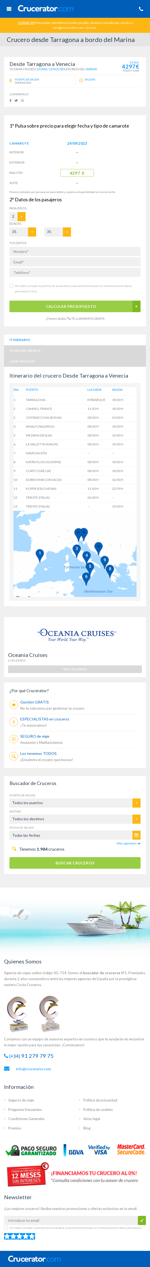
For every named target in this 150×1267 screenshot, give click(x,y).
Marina (91, 69)
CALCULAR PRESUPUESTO (71, 306)
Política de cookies (98, 1109)
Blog (86, 1128)
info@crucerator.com (33, 1069)
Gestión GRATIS (34, 702)
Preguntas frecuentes (25, 1109)
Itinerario (19, 340)
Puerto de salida (22, 795)
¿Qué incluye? (22, 361)
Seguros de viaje (21, 1100)
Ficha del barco (24, 351)
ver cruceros (75, 669)
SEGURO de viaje (34, 736)
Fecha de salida (21, 827)
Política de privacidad (100, 1100)
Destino (15, 811)
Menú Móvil (9, 9)
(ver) (33, 291)
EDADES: (15, 223)
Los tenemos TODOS (38, 753)
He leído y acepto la (75, 1227)
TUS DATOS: (18, 243)
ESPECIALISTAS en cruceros (44, 719)
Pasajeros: (17, 208)
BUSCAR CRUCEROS (75, 863)
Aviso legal (91, 1119)
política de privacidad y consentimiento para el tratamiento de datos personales (89, 1227)
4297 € (77, 173)
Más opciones (129, 843)
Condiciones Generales (26, 1119)
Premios (14, 1128)
